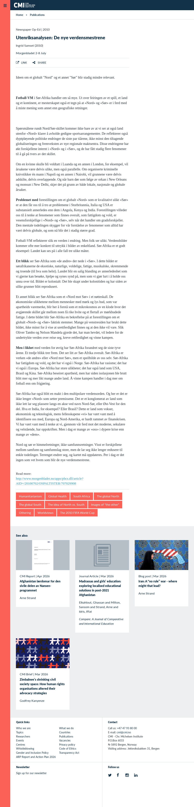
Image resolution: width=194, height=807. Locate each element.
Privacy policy (67, 744)
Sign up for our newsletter (31, 773)
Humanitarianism (30, 496)
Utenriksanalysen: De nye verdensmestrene (60, 37)
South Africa (81, 496)
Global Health (57, 496)
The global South (30, 504)
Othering (25, 512)
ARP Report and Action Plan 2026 (36, 757)
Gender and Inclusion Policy (32, 752)
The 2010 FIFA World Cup (77, 512)
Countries (64, 732)
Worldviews (45, 512)
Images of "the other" (105, 504)
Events (20, 740)
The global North (108, 496)
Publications (37, 15)
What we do (66, 728)
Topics (19, 732)
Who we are (23, 728)
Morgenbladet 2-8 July (31, 53)
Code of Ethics (67, 748)
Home (19, 15)
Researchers (23, 736)
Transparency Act (69, 752)
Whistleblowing (25, 748)
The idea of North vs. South (66, 504)
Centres (20, 744)
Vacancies (64, 740)
